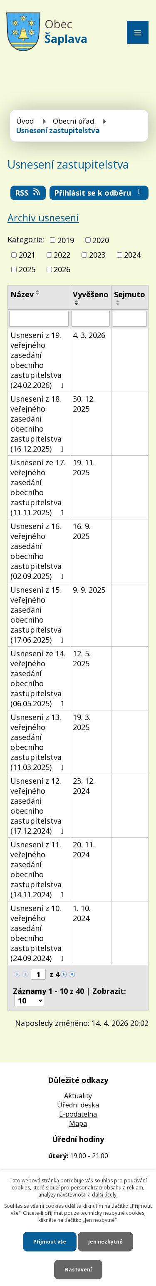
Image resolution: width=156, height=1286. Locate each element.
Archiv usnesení (43, 217)
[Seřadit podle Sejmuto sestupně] (118, 304)
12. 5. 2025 (82, 658)
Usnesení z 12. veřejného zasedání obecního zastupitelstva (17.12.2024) (38, 806)
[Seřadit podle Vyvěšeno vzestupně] (77, 301)
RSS (28, 193)
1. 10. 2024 (82, 913)
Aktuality (78, 1095)
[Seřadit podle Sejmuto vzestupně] (118, 301)
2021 (27, 255)
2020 (100, 240)
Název (22, 294)
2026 (62, 269)
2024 (132, 255)
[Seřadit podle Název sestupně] (38, 294)
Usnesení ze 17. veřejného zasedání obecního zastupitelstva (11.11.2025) (38, 487)
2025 (27, 269)
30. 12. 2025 (84, 404)
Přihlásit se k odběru (99, 193)
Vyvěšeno (91, 294)
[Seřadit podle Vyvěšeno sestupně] (77, 304)
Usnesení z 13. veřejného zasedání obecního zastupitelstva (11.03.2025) (38, 742)
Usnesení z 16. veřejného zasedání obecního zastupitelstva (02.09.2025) (38, 551)
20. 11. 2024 (84, 849)
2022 (62, 255)
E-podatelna (78, 1114)
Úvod (25, 121)
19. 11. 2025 (84, 467)
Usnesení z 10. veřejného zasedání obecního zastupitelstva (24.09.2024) (38, 933)
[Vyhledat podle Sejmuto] (130, 319)
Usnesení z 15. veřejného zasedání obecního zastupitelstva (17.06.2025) (38, 615)
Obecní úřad (73, 121)
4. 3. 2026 (89, 335)
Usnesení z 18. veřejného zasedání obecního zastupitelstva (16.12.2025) (38, 424)
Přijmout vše (49, 1241)
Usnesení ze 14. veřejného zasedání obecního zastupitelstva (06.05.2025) (38, 678)
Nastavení (78, 1269)
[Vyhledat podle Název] (39, 319)
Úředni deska (78, 1105)
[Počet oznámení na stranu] (29, 1000)
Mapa (78, 1123)
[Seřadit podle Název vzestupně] (38, 291)
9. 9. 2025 (89, 590)
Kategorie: (25, 239)
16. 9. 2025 (82, 531)
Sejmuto (129, 294)
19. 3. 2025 (82, 722)
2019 (65, 240)
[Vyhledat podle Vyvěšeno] (91, 319)
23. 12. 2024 (84, 786)
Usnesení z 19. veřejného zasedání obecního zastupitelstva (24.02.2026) (38, 360)
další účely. (105, 1194)
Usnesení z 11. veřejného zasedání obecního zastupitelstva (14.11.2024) (38, 869)
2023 (97, 255)
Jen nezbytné (105, 1241)
